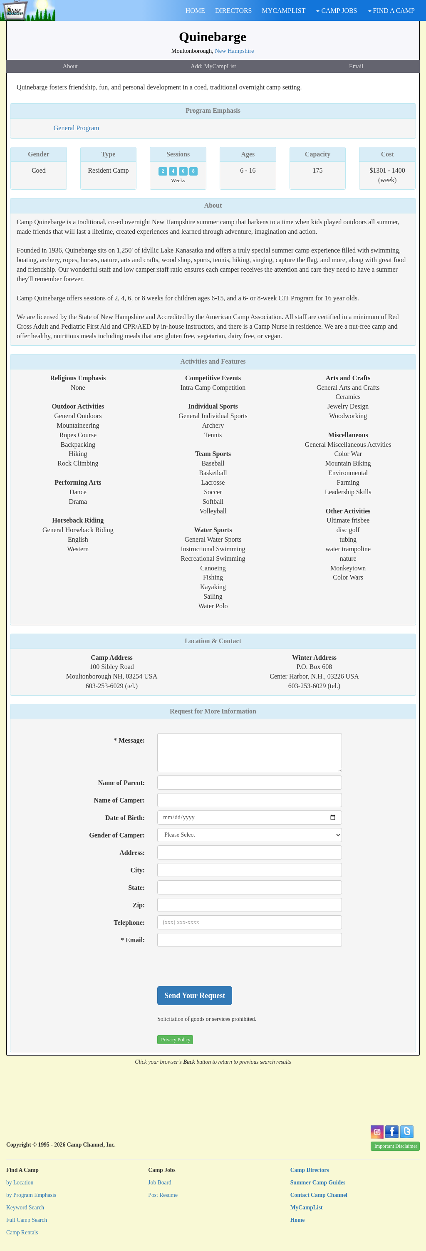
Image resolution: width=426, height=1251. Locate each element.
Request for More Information (213, 711)
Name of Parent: (121, 782)
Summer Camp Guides (318, 1182)
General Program (76, 127)
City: (138, 870)
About (70, 66)
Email (356, 66)
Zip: (139, 905)
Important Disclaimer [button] (395, 1146)
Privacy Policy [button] (175, 1040)
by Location (19, 1182)
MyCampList (306, 1207)
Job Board (159, 1182)
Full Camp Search (26, 1220)
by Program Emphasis (31, 1195)
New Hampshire (234, 50)
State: (136, 887)
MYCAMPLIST (284, 10)
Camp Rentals (22, 1232)
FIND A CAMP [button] (391, 10)
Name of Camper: (119, 800)
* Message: (129, 740)
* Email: (133, 940)
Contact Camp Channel (318, 1195)
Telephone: (129, 922)
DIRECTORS (233, 10)
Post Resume (163, 1195)
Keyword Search (25, 1207)
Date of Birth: (125, 817)
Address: (132, 852)
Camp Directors (309, 1170)
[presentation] (220, 966)
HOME (195, 10)
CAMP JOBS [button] (336, 10)
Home (297, 1220)
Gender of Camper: (117, 835)
